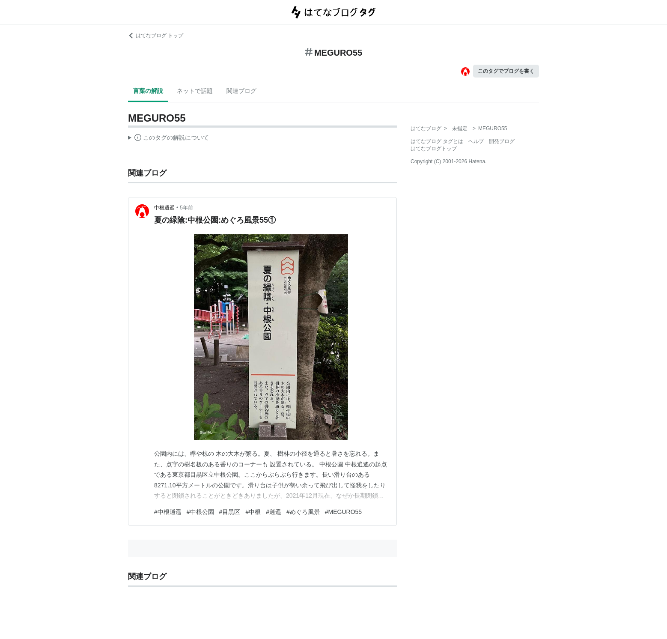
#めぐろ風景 (303, 511)
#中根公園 (200, 511)
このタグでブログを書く (506, 71)
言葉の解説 (148, 90)
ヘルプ (476, 141)
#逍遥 (273, 511)
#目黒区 (230, 511)
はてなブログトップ (434, 149)
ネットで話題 (195, 90)
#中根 (253, 511)
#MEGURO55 (343, 511)
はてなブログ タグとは (437, 141)
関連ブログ (241, 90)
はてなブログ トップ (155, 36)
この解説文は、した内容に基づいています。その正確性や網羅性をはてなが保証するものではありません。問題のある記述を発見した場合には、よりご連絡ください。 (168, 139)
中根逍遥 (164, 208)
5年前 (186, 208)
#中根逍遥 (168, 511)
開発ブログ (502, 141)
